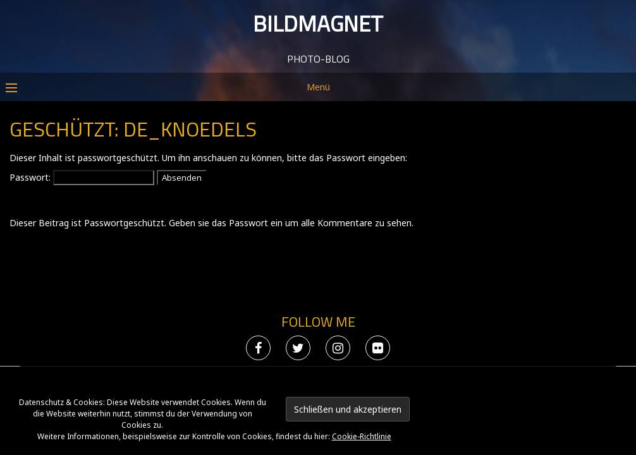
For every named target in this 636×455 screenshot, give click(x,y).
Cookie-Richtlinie (361, 436)
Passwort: (81, 296)
